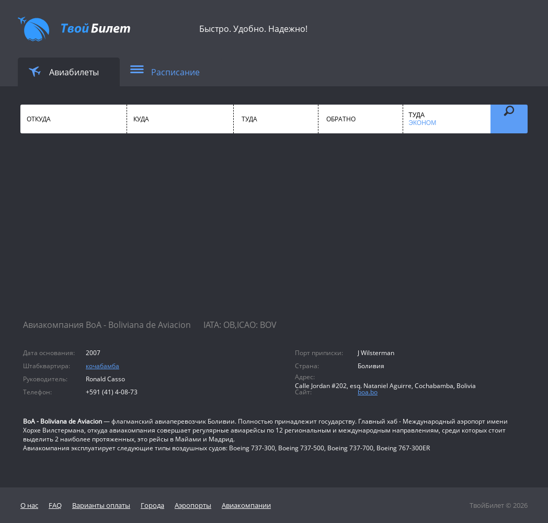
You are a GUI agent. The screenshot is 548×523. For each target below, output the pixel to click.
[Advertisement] (274, 235)
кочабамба (102, 365)
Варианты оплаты (101, 505)
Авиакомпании (246, 505)
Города (152, 505)
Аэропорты (193, 505)
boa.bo (368, 392)
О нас (29, 505)
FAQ (55, 505)
